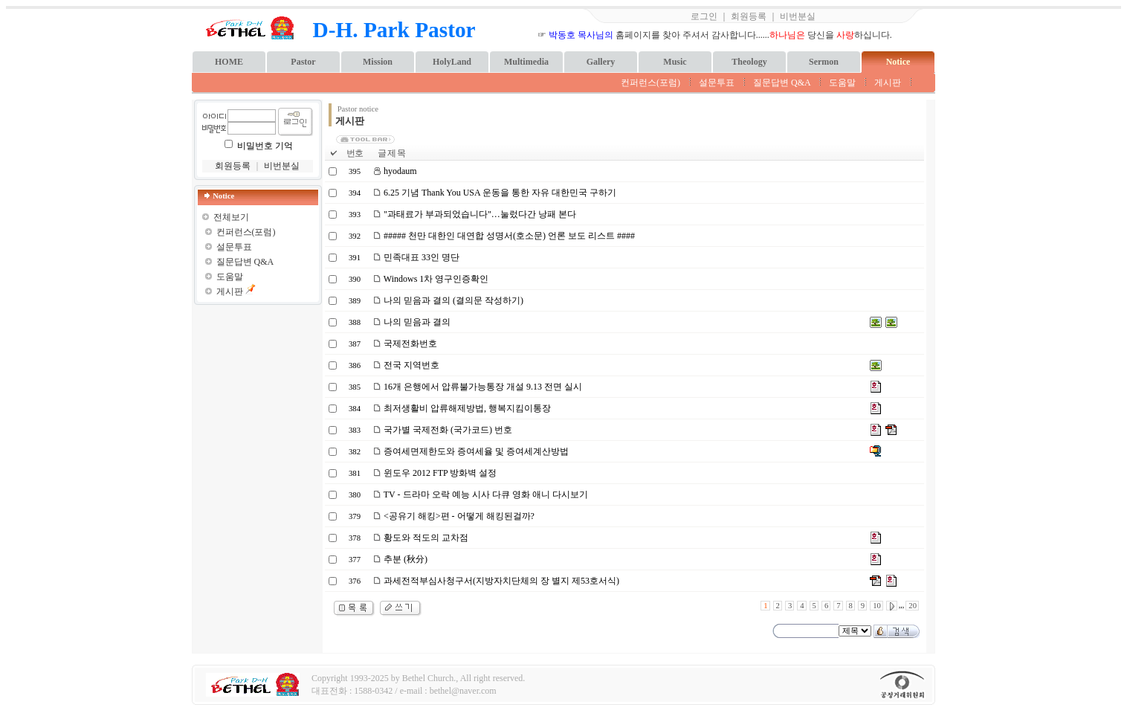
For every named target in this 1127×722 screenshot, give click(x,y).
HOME (229, 62)
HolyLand (452, 62)
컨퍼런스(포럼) (650, 82)
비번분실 (798, 16)
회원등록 (748, 16)
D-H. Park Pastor (394, 30)
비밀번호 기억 (265, 146)
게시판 (887, 82)
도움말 (842, 82)
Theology (749, 62)
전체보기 (231, 217)
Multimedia (526, 62)
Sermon (824, 62)
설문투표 (716, 82)
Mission (378, 62)
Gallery (601, 62)
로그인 (704, 16)
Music (674, 62)
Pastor (303, 62)
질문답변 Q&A (781, 82)
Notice (898, 62)
